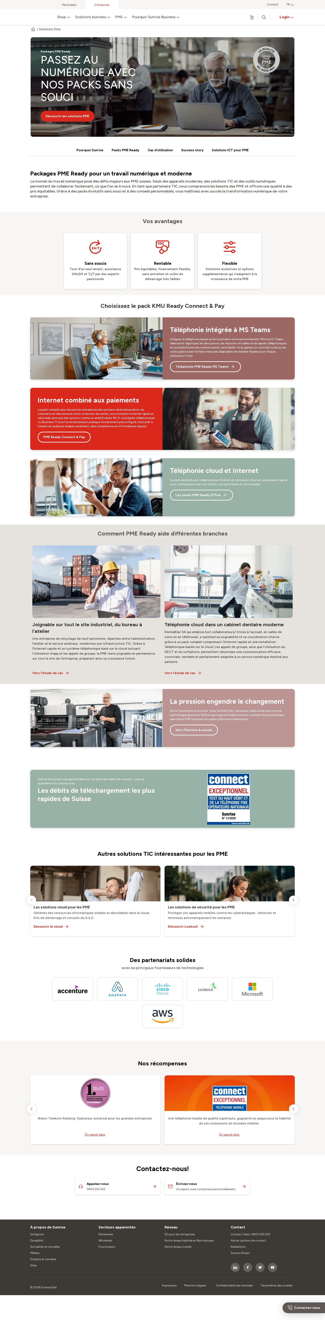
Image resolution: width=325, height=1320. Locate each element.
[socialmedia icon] (235, 1267)
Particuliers (69, 5)
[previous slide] (31, 900)
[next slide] (293, 900)
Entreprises (102, 5)
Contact (272, 4)
